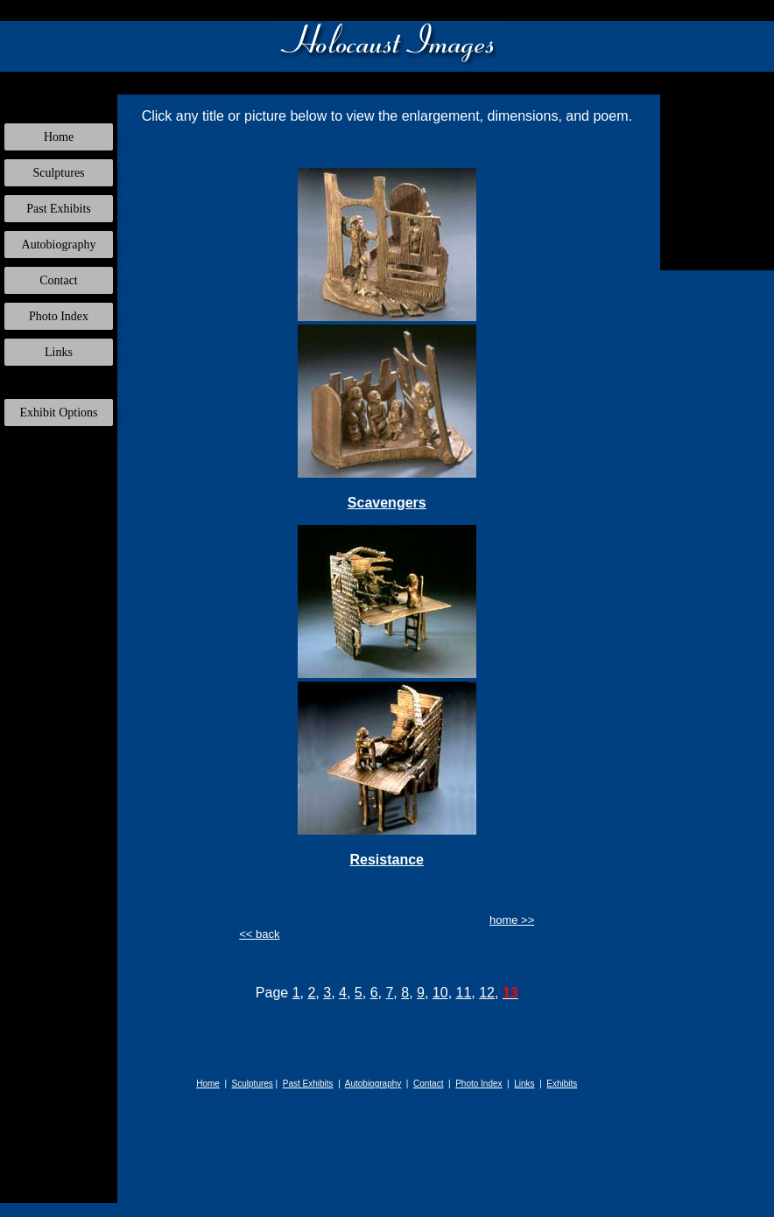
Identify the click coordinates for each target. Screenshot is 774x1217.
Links (59, 352)
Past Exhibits (58, 208)
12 (487, 992)
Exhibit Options (58, 412)
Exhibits (561, 1083)
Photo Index (58, 316)
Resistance (387, 859)
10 (440, 992)
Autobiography (59, 244)
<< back (259, 934)
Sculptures (58, 172)
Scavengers (387, 502)
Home (59, 136)
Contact (58, 280)
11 (464, 992)
